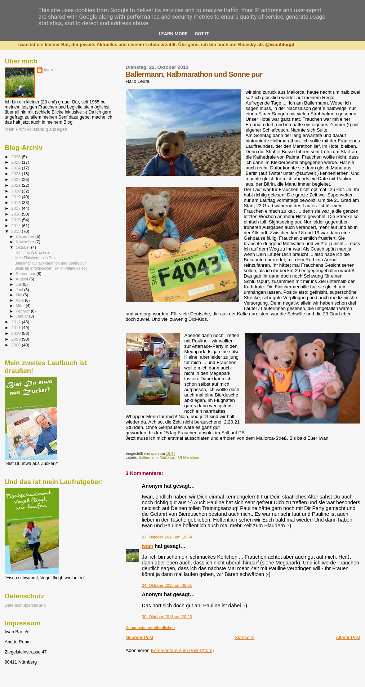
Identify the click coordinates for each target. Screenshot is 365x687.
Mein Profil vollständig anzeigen (36, 129)
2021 (16, 185)
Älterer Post (348, 637)
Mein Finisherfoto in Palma (36, 258)
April (20, 300)
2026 (16, 156)
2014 (16, 225)
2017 (16, 208)
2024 (16, 167)
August (23, 279)
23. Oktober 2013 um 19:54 (167, 537)
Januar (22, 316)
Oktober (23, 247)
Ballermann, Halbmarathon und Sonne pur (50, 263)
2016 (16, 214)
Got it (202, 33)
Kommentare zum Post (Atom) (182, 650)
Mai (19, 295)
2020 (16, 191)
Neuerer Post (139, 637)
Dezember (25, 236)
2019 (16, 196)
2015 (16, 219)
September (26, 273)
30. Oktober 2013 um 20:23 (167, 617)
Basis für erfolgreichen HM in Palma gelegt (50, 268)
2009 (16, 339)
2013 (16, 231)
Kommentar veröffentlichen (150, 627)
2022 (16, 179)
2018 (16, 202)
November (25, 242)
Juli (19, 284)
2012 (16, 321)
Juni (20, 290)
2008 (16, 344)
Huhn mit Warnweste (32, 252)
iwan (147, 546)
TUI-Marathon (187, 458)
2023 (16, 173)
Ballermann (148, 458)
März (21, 305)
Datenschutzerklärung (25, 605)
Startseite (244, 637)
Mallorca (167, 458)
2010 (16, 333)
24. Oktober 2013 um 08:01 (167, 585)
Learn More (173, 33)
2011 (16, 327)
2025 (16, 162)
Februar (23, 311)
